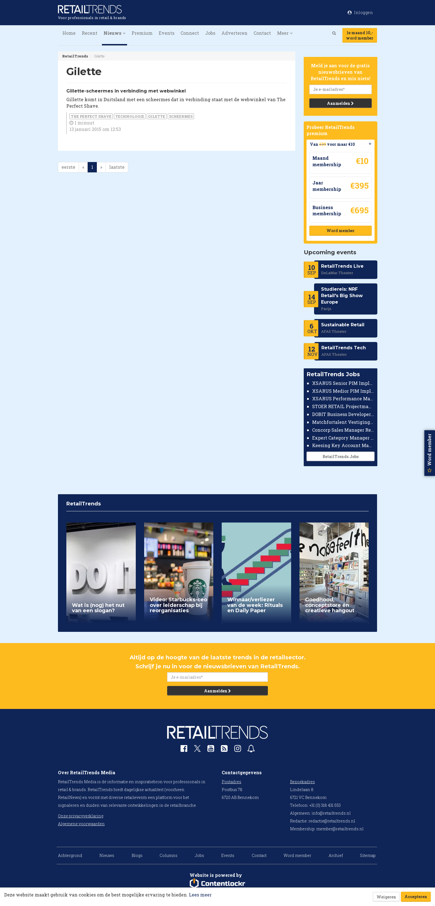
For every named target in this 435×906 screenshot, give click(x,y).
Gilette (156, 116)
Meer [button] (285, 33)
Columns (168, 855)
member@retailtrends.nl (340, 828)
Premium (142, 33)
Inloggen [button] (360, 12)
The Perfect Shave (91, 116)
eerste (68, 167)
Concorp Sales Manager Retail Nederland (343, 430)
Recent (89, 33)
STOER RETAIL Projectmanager (343, 406)
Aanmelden (340, 103)
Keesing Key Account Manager (343, 445)
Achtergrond (70, 855)
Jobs (210, 33)
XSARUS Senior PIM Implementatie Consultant (343, 383)
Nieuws (106, 855)
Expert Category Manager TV (343, 438)
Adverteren (234, 33)
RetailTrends (75, 56)
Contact (262, 33)
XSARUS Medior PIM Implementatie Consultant (343, 391)
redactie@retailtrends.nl (331, 821)
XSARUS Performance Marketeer (343, 398)
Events (166, 33)
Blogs (137, 855)
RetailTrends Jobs (340, 456)
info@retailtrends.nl (331, 813)
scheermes (181, 116)
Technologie (129, 116)
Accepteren (415, 896)
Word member (340, 230)
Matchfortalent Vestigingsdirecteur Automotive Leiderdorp (343, 422)
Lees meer (200, 895)
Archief (336, 855)
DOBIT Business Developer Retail (343, 414)
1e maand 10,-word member (359, 35)
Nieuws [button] (114, 33)
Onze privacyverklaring (80, 816)
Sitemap (368, 855)
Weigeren (386, 897)
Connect (190, 33)
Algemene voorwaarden (81, 823)
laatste (117, 167)
